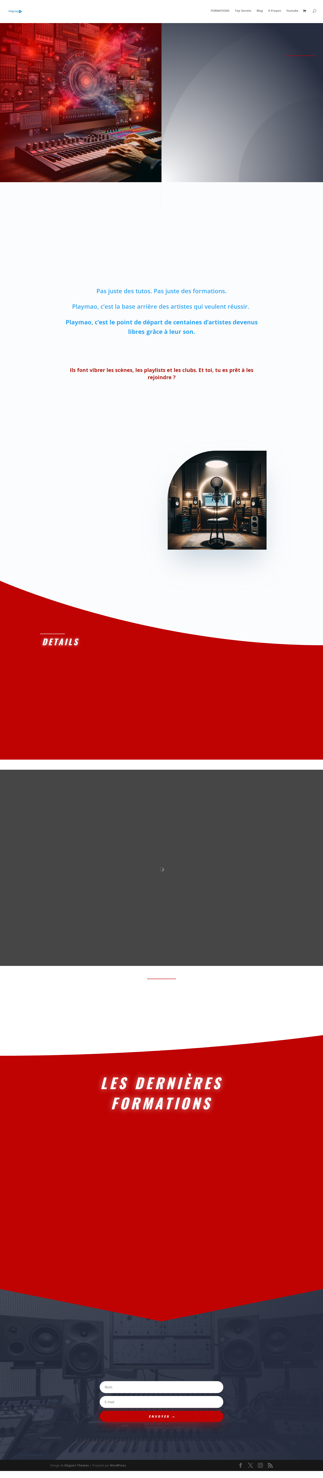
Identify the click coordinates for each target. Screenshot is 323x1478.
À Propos (274, 12)
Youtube (292, 12)
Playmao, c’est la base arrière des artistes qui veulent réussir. (161, 308)
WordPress (118, 1472)
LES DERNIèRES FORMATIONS (161, 1097)
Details (59, 644)
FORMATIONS (220, 12)
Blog (260, 12)
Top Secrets (243, 12)
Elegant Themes (76, 1472)
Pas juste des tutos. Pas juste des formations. (161, 292)
